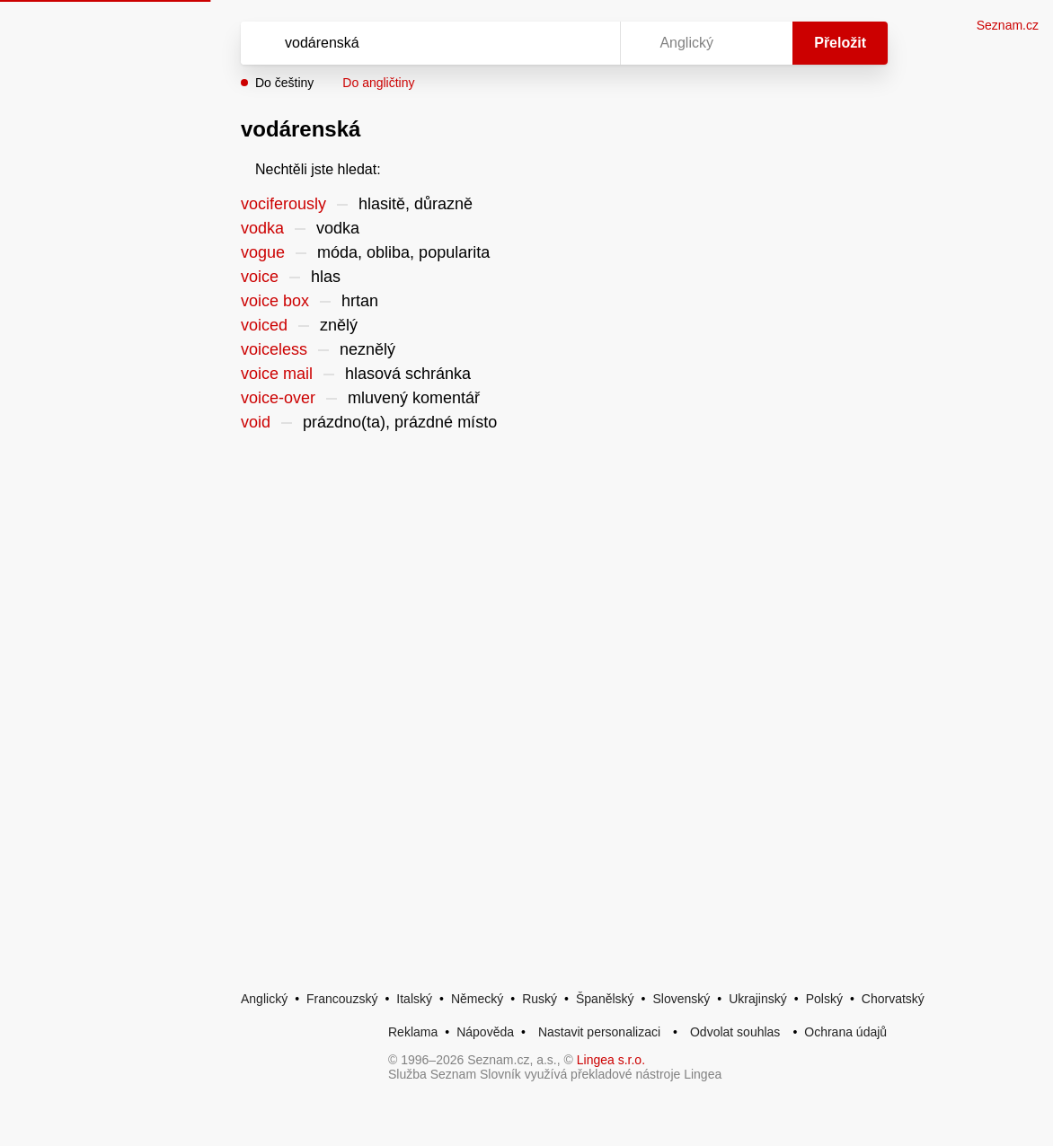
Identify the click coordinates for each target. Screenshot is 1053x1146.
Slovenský (681, 999)
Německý (477, 999)
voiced (264, 325)
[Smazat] (550, 43)
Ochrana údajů (845, 1032)
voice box (275, 301)
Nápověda (485, 1032)
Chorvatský (893, 999)
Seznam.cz (1008, 25)
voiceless (274, 349)
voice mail (277, 374)
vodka (262, 228)
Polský (824, 999)
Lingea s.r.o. (611, 1060)
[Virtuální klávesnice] (589, 43)
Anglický (264, 999)
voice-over (278, 398)
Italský (414, 999)
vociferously (283, 204)
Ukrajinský (758, 999)
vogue (263, 252)
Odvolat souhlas (735, 1032)
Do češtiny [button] (284, 82)
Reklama (413, 1032)
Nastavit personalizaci (599, 1032)
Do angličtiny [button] (378, 82)
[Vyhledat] (407, 43)
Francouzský (341, 999)
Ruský (539, 999)
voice (260, 277)
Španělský (605, 999)
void (255, 422)
